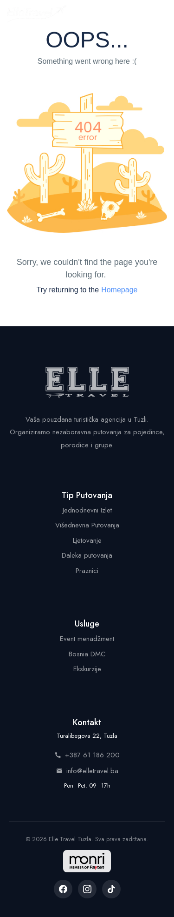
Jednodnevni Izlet (87, 510)
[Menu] (157, 14)
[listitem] (63, 889)
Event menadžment (87, 639)
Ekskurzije (87, 669)
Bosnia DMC (87, 654)
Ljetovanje (87, 540)
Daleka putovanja (87, 555)
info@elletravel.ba (87, 771)
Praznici (87, 571)
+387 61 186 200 (87, 755)
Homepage (119, 290)
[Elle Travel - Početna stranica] (36, 14)
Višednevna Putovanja (87, 525)
